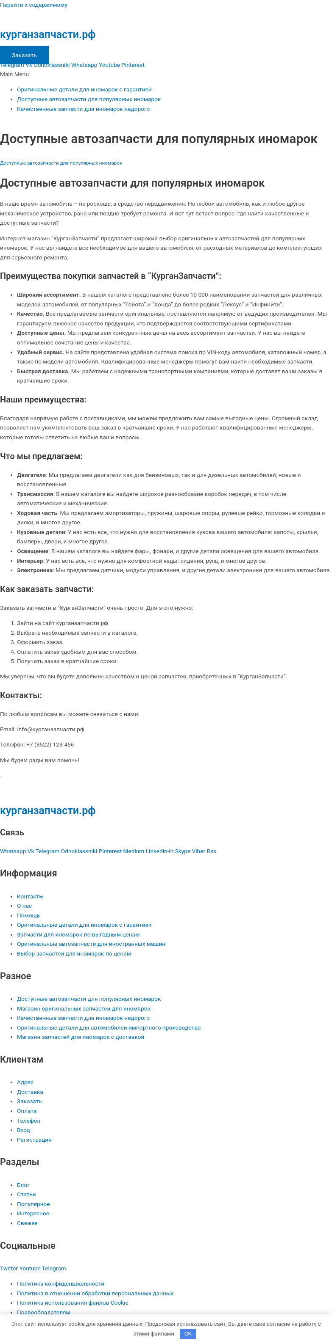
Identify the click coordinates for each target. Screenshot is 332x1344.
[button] (166, 74)
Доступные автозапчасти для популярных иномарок (89, 99)
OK (187, 1333)
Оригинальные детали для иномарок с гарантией (84, 89)
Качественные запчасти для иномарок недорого (83, 108)
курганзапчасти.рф (47, 34)
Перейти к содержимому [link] (33, 4)
